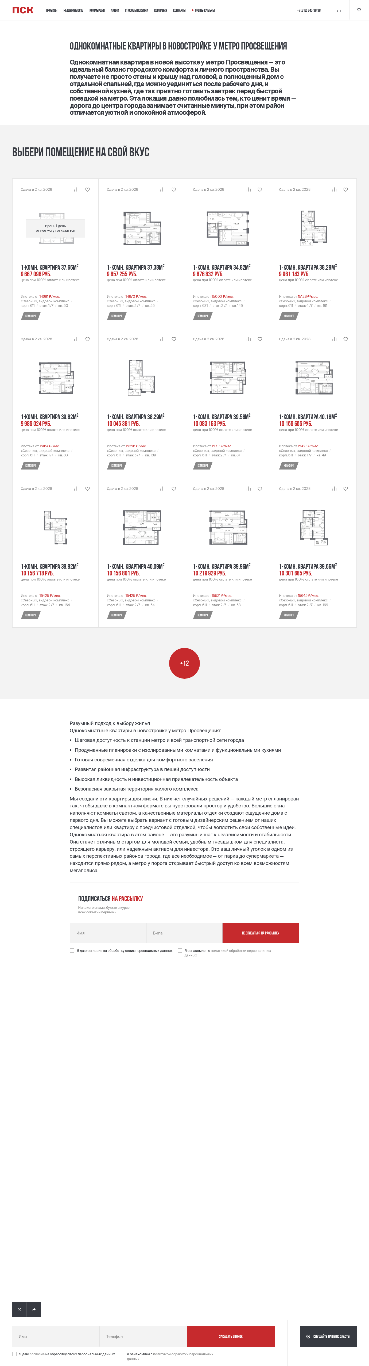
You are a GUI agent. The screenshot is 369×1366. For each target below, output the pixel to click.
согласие (95, 950)
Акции (115, 10)
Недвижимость (73, 10)
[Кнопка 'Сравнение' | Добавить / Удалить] (76, 189)
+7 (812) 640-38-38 (308, 10)
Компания (160, 10)
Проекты (51, 10)
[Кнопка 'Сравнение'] (338, 10)
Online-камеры (203, 10)
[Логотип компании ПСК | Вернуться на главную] (23, 10)
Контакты (179, 10)
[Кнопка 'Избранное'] (358, 10)
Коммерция (97, 10)
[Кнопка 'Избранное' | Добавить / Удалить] (87, 189)
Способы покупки (136, 10)
